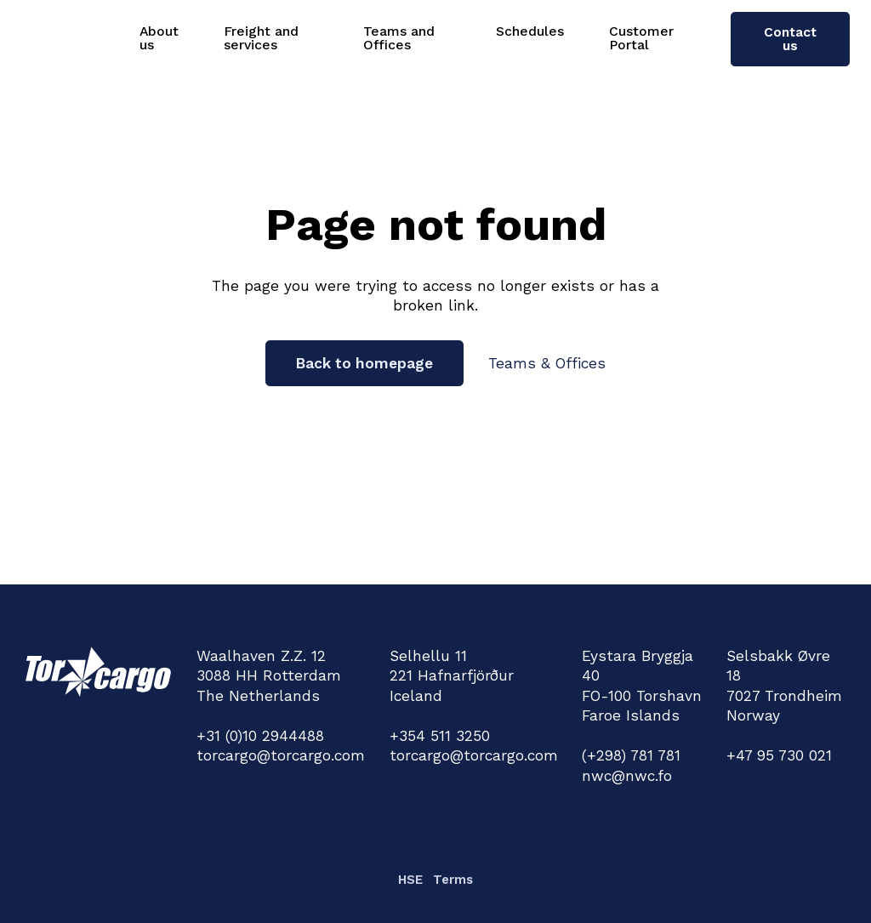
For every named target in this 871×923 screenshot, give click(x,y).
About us (159, 38)
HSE (410, 879)
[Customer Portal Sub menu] (699, 37)
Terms (453, 879)
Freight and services (261, 38)
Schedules (530, 31)
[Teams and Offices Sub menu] (464, 37)
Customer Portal (641, 38)
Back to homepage (364, 363)
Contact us (790, 39)
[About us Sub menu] (191, 37)
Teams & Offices (547, 363)
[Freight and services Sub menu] (331, 37)
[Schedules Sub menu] (577, 32)
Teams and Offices (399, 38)
